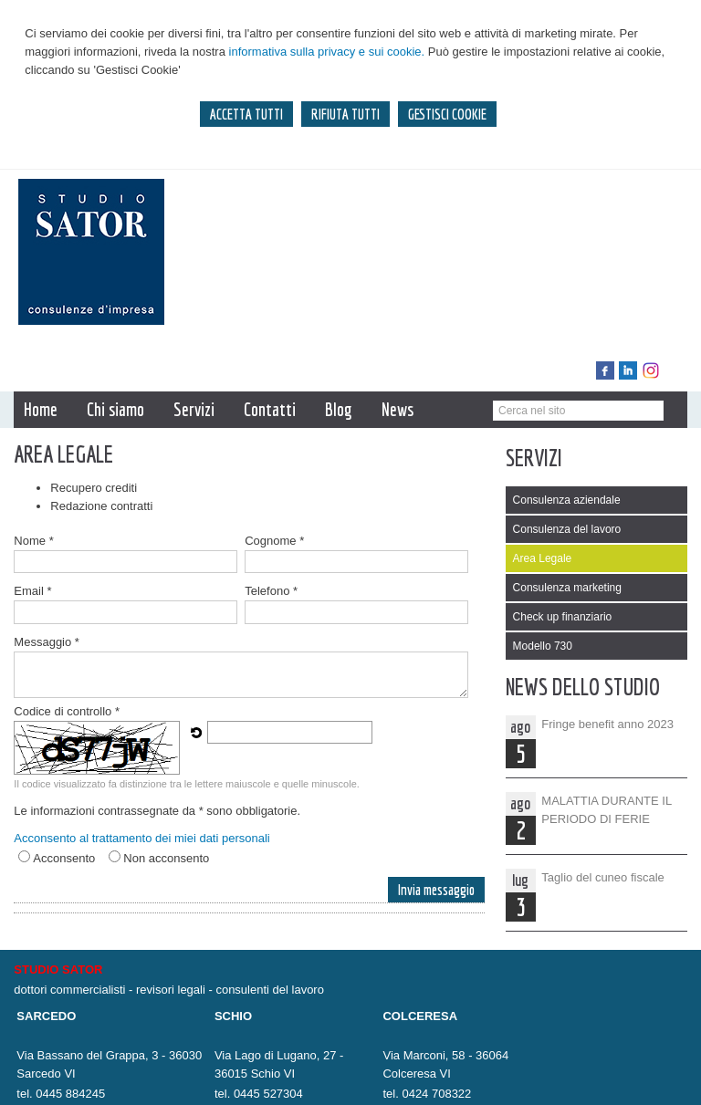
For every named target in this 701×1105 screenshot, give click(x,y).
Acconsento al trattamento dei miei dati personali (141, 838)
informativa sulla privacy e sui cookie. (327, 51)
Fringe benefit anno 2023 (607, 724)
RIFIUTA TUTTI (345, 114)
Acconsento (64, 858)
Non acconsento (166, 858)
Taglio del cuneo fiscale (602, 877)
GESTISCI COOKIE (447, 114)
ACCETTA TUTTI (246, 114)
